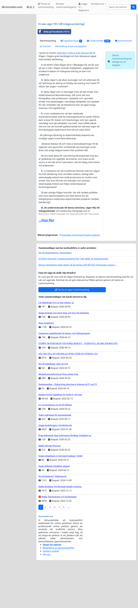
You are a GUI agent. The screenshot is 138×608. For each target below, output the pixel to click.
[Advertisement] (86, 37)
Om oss (46, 592)
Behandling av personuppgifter (71, 84)
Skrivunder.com (12, 7)
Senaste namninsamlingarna (66, 5)
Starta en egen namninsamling (72, 327)
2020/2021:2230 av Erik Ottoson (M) (75, 90)
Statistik (45, 84)
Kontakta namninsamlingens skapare (80, 272)
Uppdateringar (71, 78)
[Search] (119, 7)
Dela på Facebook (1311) (53, 69)
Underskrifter (98, 78)
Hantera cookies (51, 588)
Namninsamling (48, 78)
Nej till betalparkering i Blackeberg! (55, 291)
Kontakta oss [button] (98, 3)
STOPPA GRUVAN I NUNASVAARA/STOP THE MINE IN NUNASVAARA (73, 297)
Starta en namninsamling (46, 5)
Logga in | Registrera (84, 7)
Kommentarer (123, 78)
